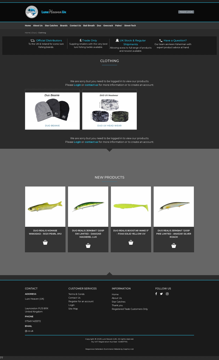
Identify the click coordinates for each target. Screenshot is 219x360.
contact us (91, 85)
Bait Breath (89, 25)
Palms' (118, 25)
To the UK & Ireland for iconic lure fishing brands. (46, 44)
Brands (64, 25)
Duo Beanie (52, 126)
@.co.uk (29, 331)
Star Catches (51, 25)
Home (28, 25)
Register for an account (81, 301)
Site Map (73, 309)
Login (77, 85)
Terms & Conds (76, 294)
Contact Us (75, 25)
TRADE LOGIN (186, 12)
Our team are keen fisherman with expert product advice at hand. (173, 44)
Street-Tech (130, 25)
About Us (38, 25)
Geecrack (108, 25)
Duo (99, 25)
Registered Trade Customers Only (130, 309)
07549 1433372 (33, 321)
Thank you (117, 305)
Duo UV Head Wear (109, 126)
